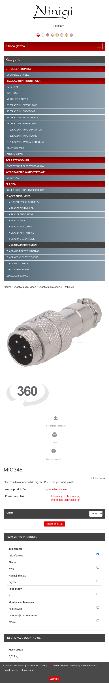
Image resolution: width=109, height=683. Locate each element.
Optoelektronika (18, 69)
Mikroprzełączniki (18, 99)
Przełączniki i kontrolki (23, 80)
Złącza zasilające (17, 276)
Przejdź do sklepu (54, 524)
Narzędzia (13, 178)
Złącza (11, 184)
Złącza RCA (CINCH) (22, 226)
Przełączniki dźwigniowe (22, 105)
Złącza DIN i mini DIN (22, 208)
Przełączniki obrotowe (21, 111)
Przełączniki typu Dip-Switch (24, 130)
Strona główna (15, 46)
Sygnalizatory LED (18, 75)
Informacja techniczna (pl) (65, 496)
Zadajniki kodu (15, 154)
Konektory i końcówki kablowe (26, 190)
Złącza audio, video (19, 196)
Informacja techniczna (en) (66, 499)
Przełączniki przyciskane (22, 117)
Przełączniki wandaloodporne (25, 142)
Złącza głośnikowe (23, 239)
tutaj (49, 665)
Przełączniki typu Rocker (22, 136)
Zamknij (54, 678)
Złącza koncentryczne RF (22, 257)
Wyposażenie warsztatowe (25, 172)
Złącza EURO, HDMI (22, 214)
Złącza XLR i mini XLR (23, 233)
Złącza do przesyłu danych (23, 251)
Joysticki (12, 87)
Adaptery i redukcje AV (25, 202)
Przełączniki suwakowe (21, 123)
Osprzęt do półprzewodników (25, 166)
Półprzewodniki (17, 160)
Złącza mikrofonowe (24, 245)
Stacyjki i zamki (16, 148)
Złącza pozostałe (17, 263)
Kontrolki (13, 93)
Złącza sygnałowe (18, 269)
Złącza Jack (18, 220)
